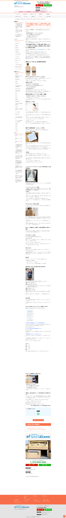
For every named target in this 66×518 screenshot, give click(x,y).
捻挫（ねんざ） (17, 114)
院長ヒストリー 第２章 (18, 139)
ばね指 (16, 106)
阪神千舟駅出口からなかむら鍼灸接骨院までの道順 (18, 181)
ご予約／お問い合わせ (18, 64)
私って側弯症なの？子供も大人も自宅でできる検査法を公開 (37, 429)
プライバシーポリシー (18, 502)
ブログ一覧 (25, 16)
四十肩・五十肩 (17, 88)
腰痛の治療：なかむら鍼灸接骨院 (18, 76)
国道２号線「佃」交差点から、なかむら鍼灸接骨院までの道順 (18, 176)
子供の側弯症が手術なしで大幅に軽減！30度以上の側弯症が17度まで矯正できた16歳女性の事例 (18, 25)
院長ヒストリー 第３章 (18, 142)
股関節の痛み (17, 101)
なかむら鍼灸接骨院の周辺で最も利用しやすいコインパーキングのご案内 (18, 172)
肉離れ (16, 123)
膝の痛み (16, 99)
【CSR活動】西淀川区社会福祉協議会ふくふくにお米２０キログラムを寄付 (18, 146)
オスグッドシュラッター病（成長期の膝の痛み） (18, 117)
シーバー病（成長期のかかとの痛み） (18, 121)
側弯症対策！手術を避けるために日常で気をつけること (18, 31)
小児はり (16, 130)
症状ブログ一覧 (18, 16)
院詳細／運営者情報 (46, 501)
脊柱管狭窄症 (17, 79)
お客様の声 (33, 16)
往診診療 (16, 73)
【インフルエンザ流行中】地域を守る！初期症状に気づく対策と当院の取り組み (18, 157)
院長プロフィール (33, 14)
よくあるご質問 (48, 16)
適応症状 (40, 14)
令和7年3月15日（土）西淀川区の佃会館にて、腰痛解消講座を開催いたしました (18, 162)
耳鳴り (16, 97)
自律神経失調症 (17, 90)
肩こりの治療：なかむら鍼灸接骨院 (18, 86)
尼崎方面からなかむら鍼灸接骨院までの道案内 (18, 167)
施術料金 (48, 14)
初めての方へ (25, 14)
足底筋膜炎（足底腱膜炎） (18, 109)
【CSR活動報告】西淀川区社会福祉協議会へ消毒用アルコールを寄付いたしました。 (18, 152)
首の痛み (16, 83)
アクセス (40, 16)
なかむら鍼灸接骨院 (39, 49)
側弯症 (16, 81)
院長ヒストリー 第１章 (18, 136)
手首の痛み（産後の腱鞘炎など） (18, 104)
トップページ (18, 14)
